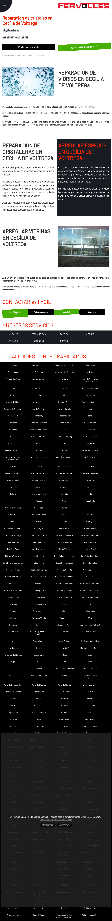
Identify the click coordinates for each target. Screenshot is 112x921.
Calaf (64, 501)
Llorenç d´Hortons (13, 556)
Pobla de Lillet (90, 908)
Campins (13, 429)
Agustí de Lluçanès (64, 457)
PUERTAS (64, 341)
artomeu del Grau (13, 583)
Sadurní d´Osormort (64, 583)
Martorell (39, 487)
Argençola (90, 521)
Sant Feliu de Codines (90, 556)
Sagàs (38, 521)
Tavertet (13, 705)
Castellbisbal (38, 915)
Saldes (39, 625)
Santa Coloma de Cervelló (90, 676)
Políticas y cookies (90, 915)
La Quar (13, 641)
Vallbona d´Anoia (39, 618)
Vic (90, 604)
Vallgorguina (90, 611)
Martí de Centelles (38, 549)
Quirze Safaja (13, 597)
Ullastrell (39, 648)
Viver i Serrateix (90, 685)
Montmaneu (64, 719)
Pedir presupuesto (28, 47)
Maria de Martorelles (90, 641)
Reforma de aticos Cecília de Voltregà (64, 916)
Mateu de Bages (39, 542)
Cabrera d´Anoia (39, 494)
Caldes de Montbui (39, 535)
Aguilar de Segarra (13, 508)
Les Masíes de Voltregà (90, 625)
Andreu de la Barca (39, 457)
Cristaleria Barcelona (8, 55)
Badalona (39, 372)
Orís (64, 661)
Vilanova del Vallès (39, 473)
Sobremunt (39, 655)
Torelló (64, 675)
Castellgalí (38, 528)
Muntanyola (13, 415)
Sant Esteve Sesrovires (13, 563)
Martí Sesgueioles (64, 542)
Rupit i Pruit (13, 443)
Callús (64, 429)
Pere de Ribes (13, 542)
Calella (13, 436)
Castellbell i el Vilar (64, 473)
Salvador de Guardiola (13, 409)
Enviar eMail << (66, 312)
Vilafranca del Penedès (64, 365)
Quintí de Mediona (90, 597)
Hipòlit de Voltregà (13, 535)
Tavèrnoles (39, 705)
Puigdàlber (38, 388)
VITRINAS (90, 334)
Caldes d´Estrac (13, 379)
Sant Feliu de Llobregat (64, 556)
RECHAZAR (48, 825)
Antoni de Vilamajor (89, 450)
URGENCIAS (39, 341)
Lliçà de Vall (39, 691)
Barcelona (13, 365)
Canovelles (64, 422)
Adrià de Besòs (89, 457)
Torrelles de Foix (90, 668)
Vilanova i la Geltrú (13, 473)
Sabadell (38, 583)
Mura (90, 409)
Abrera (90, 698)
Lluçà (64, 521)
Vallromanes (38, 611)
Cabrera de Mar (38, 365)
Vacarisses (64, 618)
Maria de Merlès (64, 685)
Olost (13, 668)
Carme (64, 508)
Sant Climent (38, 641)
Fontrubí (13, 719)
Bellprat (13, 494)
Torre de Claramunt (38, 675)
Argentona (90, 395)
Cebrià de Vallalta (38, 576)
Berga (90, 487)
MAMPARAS (13, 334)
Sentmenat (64, 712)
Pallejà (13, 395)
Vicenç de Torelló (90, 570)
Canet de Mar (90, 422)
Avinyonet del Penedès (64, 372)
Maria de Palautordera (13, 685)
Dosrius (13, 698)
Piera (90, 508)
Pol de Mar (13, 604)
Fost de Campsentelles (90, 590)
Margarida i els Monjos (90, 648)
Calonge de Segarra (38, 429)
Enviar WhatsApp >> (84, 47)
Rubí (64, 443)
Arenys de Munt (13, 402)
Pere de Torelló (64, 409)
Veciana (13, 611)
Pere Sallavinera (39, 604)
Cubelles (38, 698)
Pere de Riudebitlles (90, 535)
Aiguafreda (90, 501)
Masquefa (90, 480)
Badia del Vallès (64, 466)
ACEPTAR (64, 825)
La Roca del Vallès (90, 631)
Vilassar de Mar (64, 415)
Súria (90, 618)
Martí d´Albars (64, 549)
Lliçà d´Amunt (64, 691)
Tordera (64, 698)
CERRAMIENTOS (39, 334)
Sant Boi (90, 576)
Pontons (64, 379)
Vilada (64, 604)
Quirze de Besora (64, 597)
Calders (38, 501)
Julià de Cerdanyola (13, 450)
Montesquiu (39, 726)
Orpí (13, 661)
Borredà (64, 494)
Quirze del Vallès (39, 597)
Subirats (13, 625)
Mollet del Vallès (13, 908)
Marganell (64, 487)
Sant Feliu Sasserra (64, 535)
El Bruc (90, 691)
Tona (90, 415)
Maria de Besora (39, 712)
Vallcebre (13, 618)
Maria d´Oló (64, 648)
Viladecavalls (90, 365)
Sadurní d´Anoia (13, 570)
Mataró (39, 466)
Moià (39, 395)
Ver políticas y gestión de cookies (56, 819)
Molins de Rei (38, 908)
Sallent (13, 466)
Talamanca (90, 705)
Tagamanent (13, 712)
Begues (64, 514)
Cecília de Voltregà (39, 570)
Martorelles (13, 487)
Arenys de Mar (39, 402)
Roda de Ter (90, 443)
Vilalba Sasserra (90, 528)
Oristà (38, 661)
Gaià (90, 712)
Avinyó (90, 372)
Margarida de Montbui (13, 655)
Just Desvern (38, 556)
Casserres (38, 508)
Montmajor (90, 719)
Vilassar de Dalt (90, 466)
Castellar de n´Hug (39, 480)
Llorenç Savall (90, 549)
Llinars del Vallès (64, 625)
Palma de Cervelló (90, 388)
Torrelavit (13, 675)
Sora (13, 521)
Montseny (38, 415)
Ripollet (64, 450)
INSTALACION (13, 341)
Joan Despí (38, 450)
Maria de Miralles (39, 685)
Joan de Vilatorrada (38, 436)
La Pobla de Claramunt (90, 583)
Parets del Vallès (39, 514)
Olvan (90, 661)
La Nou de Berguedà (13, 590)
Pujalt (13, 388)
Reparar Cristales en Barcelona (23, 55)
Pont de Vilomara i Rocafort (90, 380)
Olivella (39, 668)
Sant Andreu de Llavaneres (13, 458)
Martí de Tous (13, 549)
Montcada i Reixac (90, 726)
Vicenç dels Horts (64, 570)
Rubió (38, 443)
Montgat (13, 726)
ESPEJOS (64, 334)
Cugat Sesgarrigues (64, 563)
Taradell (64, 705)
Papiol (64, 388)
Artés (13, 501)
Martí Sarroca (90, 542)
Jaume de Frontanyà (64, 436)
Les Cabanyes (64, 631)
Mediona (64, 395)
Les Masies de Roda (13, 631)
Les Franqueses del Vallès (38, 632)
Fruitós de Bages (64, 590)
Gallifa (90, 514)
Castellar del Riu (13, 480)
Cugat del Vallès (90, 563)
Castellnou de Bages (13, 528)
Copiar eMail (92, 312)
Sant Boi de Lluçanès (64, 576)
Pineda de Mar (13, 915)
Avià (90, 494)
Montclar (64, 726)
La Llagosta (39, 590)
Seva (90, 655)
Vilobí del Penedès (13, 691)
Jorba (38, 719)
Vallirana (64, 611)
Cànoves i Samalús (39, 422)
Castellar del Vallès (90, 473)
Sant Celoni (64, 641)
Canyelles (13, 422)
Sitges (64, 655)
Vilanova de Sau (64, 528)
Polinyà (64, 908)
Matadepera (64, 480)
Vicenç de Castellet (90, 402)
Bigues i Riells (64, 402)
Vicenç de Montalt (13, 576)
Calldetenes (90, 429)
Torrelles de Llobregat (64, 668)
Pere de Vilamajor (38, 409)
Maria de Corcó (13, 648)
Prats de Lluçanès (38, 379)
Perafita (13, 514)
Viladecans (13, 372)
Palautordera (38, 563)
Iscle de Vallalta (90, 436)
